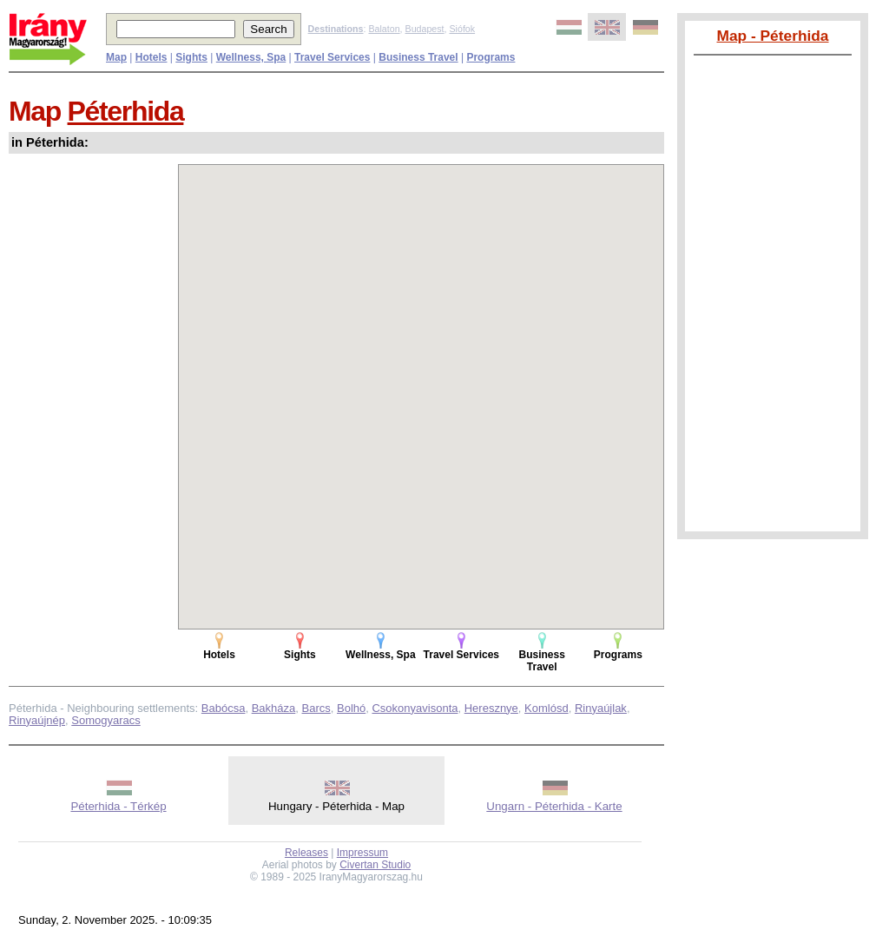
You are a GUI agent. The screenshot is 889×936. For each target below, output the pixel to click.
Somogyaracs (105, 720)
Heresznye (491, 708)
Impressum (362, 853)
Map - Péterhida (772, 35)
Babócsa (223, 708)
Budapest (424, 28)
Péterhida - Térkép (118, 806)
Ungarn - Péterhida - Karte (554, 806)
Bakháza (274, 708)
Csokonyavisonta (415, 708)
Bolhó (351, 708)
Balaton (383, 28)
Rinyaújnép (37, 720)
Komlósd (546, 708)
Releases (306, 853)
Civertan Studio (375, 865)
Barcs (316, 708)
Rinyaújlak (601, 708)
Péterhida (126, 111)
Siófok (462, 28)
